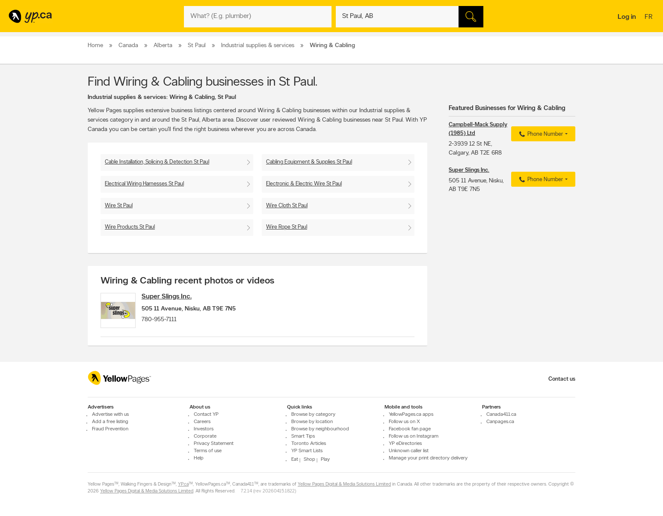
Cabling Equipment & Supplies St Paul (309, 162)
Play (325, 459)
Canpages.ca (500, 421)
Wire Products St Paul (130, 227)
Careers (202, 421)
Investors (203, 429)
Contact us (561, 379)
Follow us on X (404, 421)
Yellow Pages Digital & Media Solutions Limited (344, 484)
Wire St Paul (119, 206)
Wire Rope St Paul (286, 227)
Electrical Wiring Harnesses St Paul (144, 184)
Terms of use (208, 450)
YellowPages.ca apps (411, 414)
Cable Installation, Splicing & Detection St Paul (157, 162)
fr (649, 17)
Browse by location (312, 421)
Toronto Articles (308, 443)
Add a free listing (110, 421)
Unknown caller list (409, 450)
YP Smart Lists (307, 450)
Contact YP (206, 414)
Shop (309, 459)
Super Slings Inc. (173, 296)
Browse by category (313, 414)
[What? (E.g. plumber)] (258, 16)
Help (199, 458)
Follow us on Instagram (413, 436)
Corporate (205, 436)
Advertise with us (110, 414)
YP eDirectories (405, 443)
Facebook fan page (410, 429)
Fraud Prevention (110, 429)
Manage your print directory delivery (428, 458)
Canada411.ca (501, 414)
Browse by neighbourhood (320, 429)
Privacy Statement (214, 443)
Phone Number (540, 134)
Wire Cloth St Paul (287, 206)
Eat (294, 459)
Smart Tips (303, 436)
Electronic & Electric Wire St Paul (304, 184)
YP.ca (183, 484)
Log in (627, 17)
